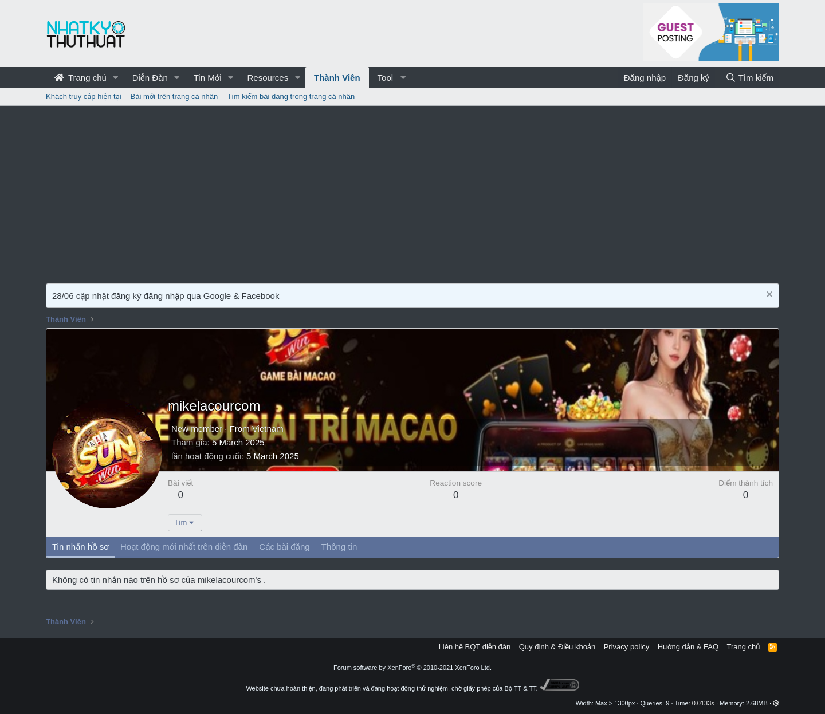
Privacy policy (626, 646)
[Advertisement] (412, 192)
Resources (267, 77)
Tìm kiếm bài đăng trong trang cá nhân (291, 96)
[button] (116, 77)
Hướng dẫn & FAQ (688, 646)
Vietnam (268, 428)
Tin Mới (208, 77)
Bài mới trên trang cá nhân (174, 96)
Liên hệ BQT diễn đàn (475, 646)
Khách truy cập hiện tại (83, 96)
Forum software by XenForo (412, 667)
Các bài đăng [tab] (284, 546)
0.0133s (703, 703)
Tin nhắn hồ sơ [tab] (80, 546)
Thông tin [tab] (339, 546)
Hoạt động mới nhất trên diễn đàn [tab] (183, 546)
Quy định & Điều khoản (557, 646)
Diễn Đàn (150, 77)
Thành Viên (337, 77)
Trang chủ (80, 77)
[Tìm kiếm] (749, 77)
